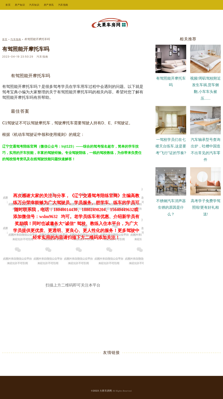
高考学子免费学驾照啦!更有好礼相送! (205, 208)
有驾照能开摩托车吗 (171, 81)
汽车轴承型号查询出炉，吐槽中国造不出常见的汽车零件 (205, 150)
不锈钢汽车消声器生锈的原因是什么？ (171, 208)
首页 (7, 5)
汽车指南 (63, 5)
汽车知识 (34, 5)
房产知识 (20, 5)
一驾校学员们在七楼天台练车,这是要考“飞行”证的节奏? (170, 146)
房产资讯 (49, 5)
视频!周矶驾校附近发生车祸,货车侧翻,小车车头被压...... (205, 88)
